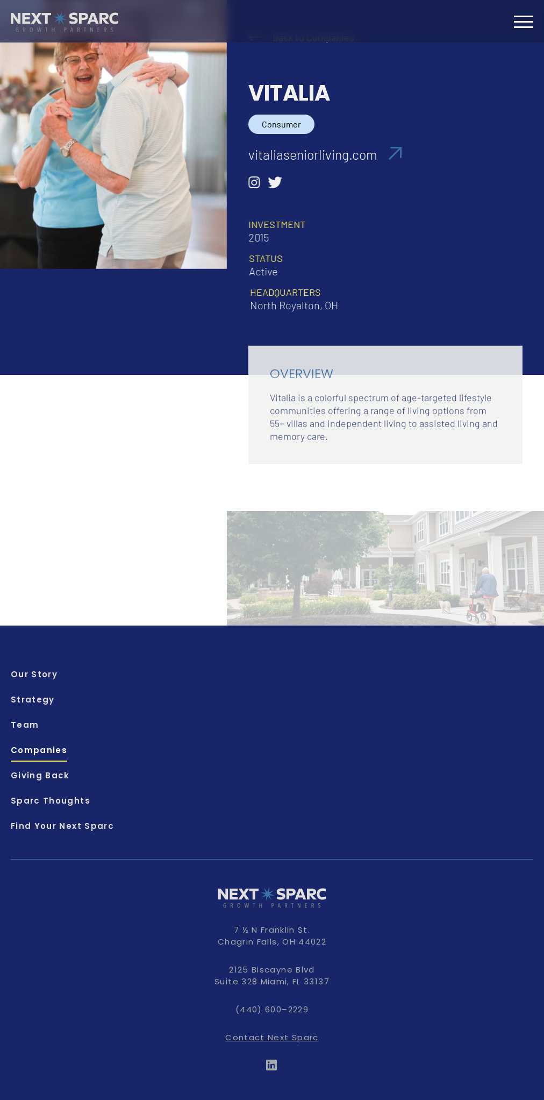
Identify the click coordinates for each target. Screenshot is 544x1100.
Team (25, 724)
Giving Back (40, 775)
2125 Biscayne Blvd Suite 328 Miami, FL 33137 (272, 975)
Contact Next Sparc (271, 1037)
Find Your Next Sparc (62, 826)
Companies (39, 750)
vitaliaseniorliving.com (325, 154)
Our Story (34, 674)
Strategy (33, 699)
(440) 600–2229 (272, 1009)
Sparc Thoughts (50, 800)
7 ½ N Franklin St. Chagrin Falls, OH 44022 (272, 935)
